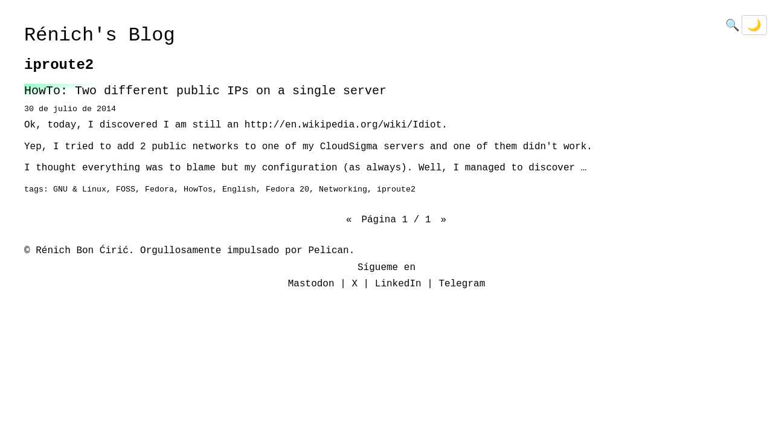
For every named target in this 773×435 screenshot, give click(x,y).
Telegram (461, 284)
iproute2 (396, 189)
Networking (343, 189)
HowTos (198, 189)
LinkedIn (398, 284)
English (239, 189)
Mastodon (311, 284)
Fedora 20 (287, 189)
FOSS (125, 189)
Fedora (159, 189)
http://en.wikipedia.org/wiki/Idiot (343, 125)
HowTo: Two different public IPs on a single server (205, 91)
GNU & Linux (79, 189)
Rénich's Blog (99, 35)
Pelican (328, 250)
